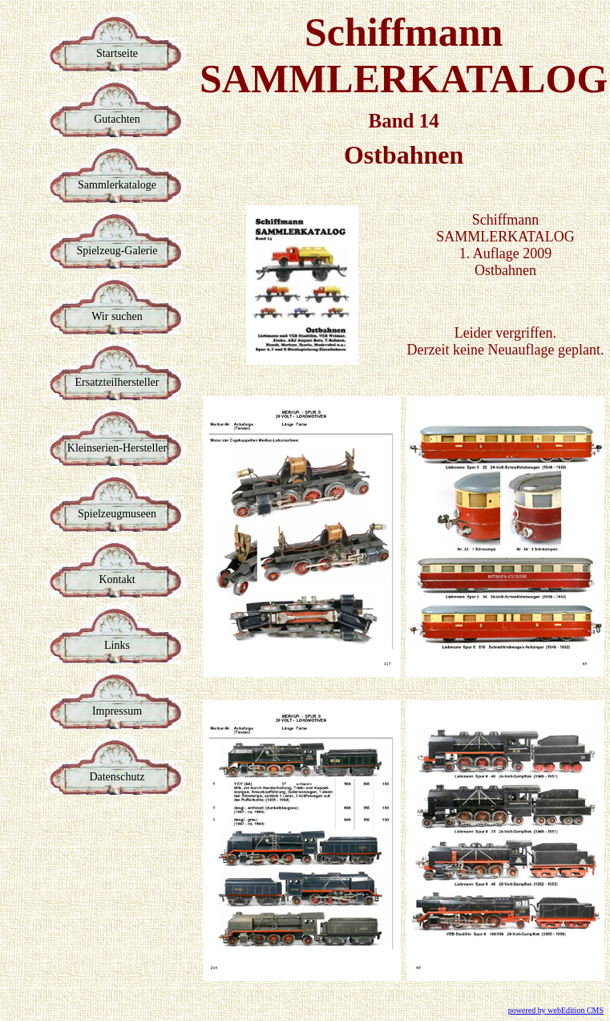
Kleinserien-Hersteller (117, 448)
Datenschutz (116, 777)
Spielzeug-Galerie (116, 251)
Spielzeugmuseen (117, 514)
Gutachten (117, 119)
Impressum (117, 711)
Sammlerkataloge (117, 185)
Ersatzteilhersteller (117, 382)
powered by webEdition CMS (556, 1010)
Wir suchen (117, 316)
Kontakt (117, 579)
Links (117, 645)
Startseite (117, 53)
